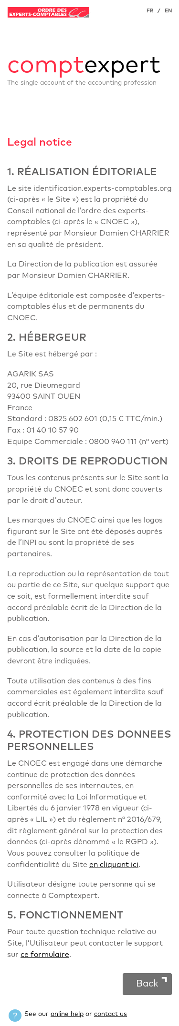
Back (147, 983)
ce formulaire (45, 954)
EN (168, 10)
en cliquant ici (113, 864)
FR (150, 10)
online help (67, 1014)
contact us (110, 1014)
